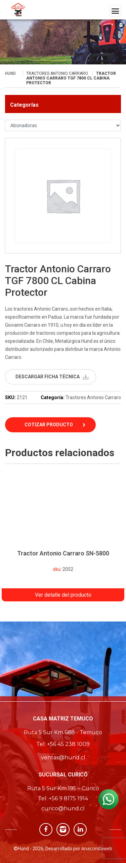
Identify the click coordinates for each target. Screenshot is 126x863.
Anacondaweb (96, 848)
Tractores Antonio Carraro (57, 73)
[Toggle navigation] (115, 11)
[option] (63, 536)
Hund (10, 73)
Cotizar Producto (49, 424)
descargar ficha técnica (47, 376)
